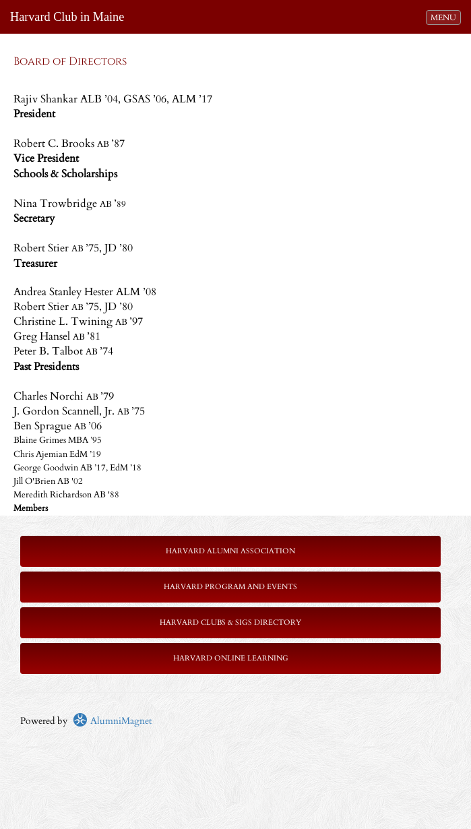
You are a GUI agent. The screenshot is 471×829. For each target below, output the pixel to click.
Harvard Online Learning (230, 658)
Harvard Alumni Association (230, 551)
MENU (445, 17)
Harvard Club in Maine (67, 17)
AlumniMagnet (112, 720)
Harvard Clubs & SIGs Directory (230, 622)
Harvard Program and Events (230, 587)
